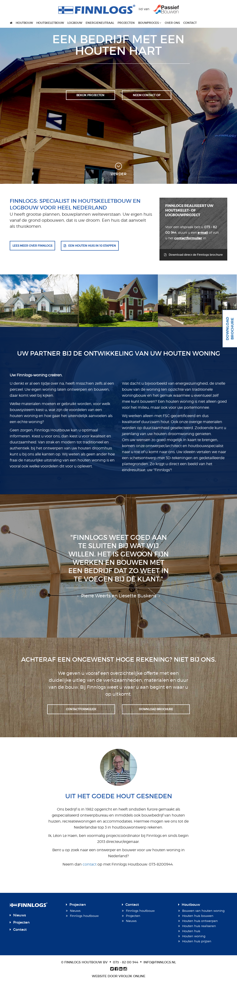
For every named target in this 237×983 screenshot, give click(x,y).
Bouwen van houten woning (203, 910)
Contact (190, 23)
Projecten (126, 23)
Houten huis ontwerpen (200, 921)
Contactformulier (81, 709)
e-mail (203, 232)
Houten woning (193, 936)
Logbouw (74, 23)
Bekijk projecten (90, 95)
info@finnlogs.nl (159, 962)
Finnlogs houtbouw (84, 916)
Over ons (172, 23)
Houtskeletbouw (50, 23)
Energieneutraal (100, 23)
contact (90, 864)
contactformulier (188, 238)
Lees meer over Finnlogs (32, 245)
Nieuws (19, 915)
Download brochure (156, 709)
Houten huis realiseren (199, 926)
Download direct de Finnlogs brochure (196, 254)
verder (119, 169)
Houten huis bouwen (197, 916)
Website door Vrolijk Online (118, 976)
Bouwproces (149, 23)
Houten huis (191, 931)
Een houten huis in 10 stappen (92, 245)
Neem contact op (146, 95)
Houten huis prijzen (196, 941)
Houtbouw (24, 23)
